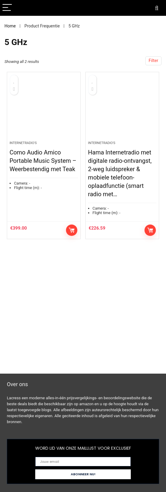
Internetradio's (23, 143)
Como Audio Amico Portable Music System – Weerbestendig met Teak (43, 161)
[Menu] (7, 8)
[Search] (157, 8)
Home (10, 26)
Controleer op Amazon (71, 230)
